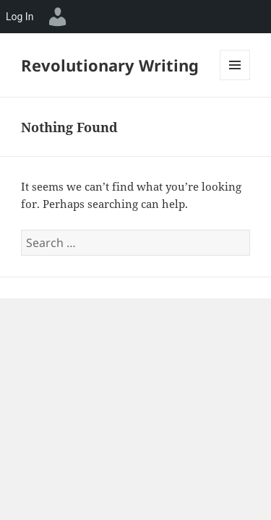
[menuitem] (58, 16)
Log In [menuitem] (19, 16)
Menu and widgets (235, 79)
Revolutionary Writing (110, 65)
